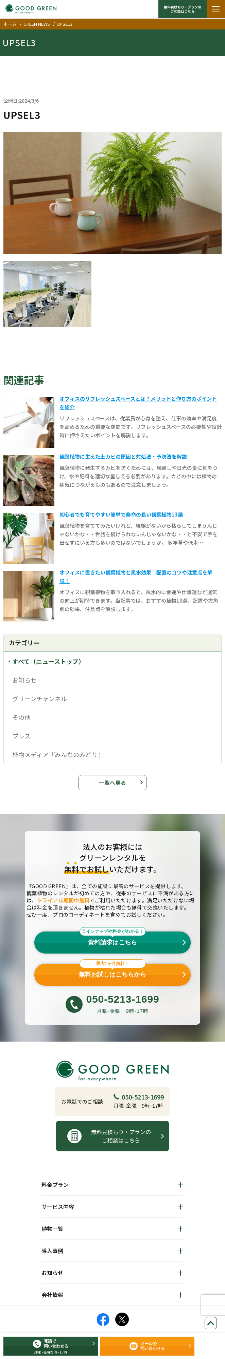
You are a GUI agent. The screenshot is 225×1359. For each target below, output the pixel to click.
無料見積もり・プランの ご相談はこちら (182, 9)
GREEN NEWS (36, 24)
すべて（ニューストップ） (48, 661)
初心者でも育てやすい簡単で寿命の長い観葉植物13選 (121, 514)
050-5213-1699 (139, 1097)
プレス (21, 735)
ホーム (10, 24)
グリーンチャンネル (39, 698)
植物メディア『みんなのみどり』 (58, 754)
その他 (21, 717)
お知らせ (24, 679)
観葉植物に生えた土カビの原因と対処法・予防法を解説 (123, 456)
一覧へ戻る (112, 782)
